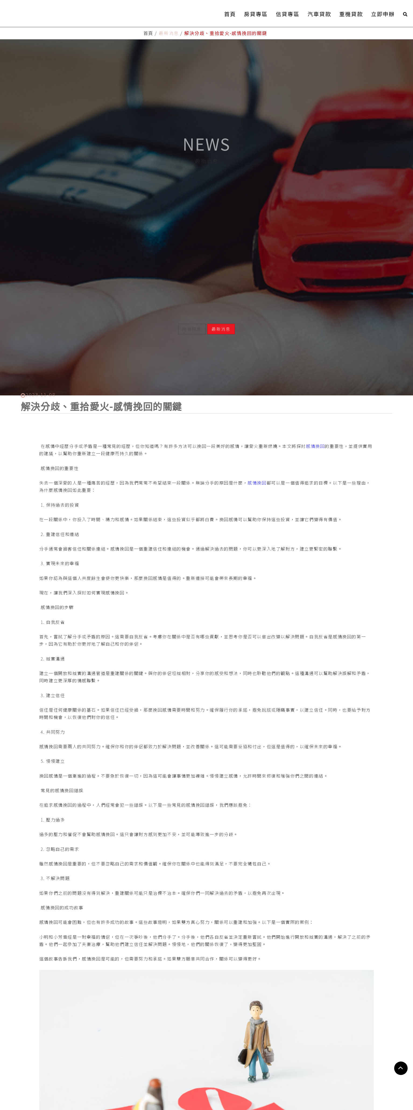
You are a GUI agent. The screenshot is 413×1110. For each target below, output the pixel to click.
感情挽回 (315, 428)
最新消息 (220, 314)
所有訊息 (191, 314)
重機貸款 (351, 14)
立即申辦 (383, 14)
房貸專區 (256, 14)
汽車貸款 (319, 14)
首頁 (230, 14)
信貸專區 (287, 14)
